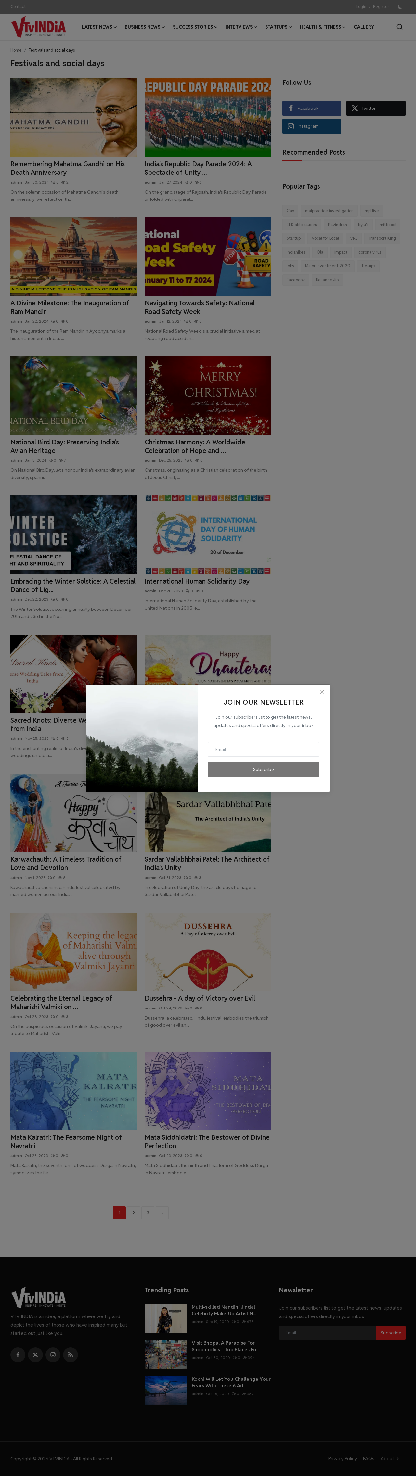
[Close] (322, 692)
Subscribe (263, 769)
